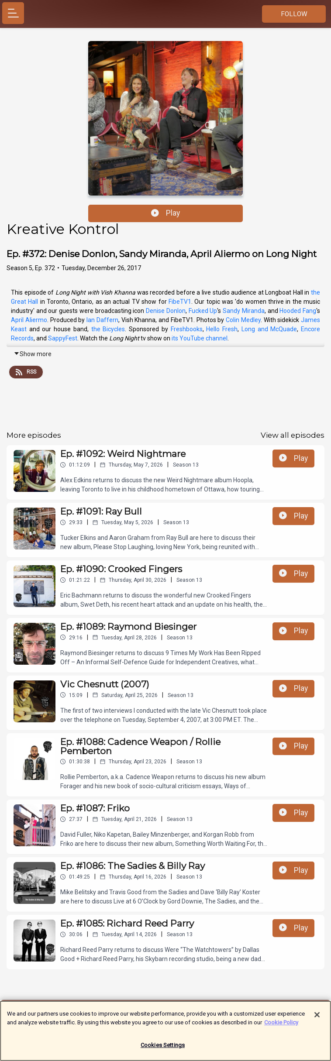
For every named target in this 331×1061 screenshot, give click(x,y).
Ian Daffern (102, 319)
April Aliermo (29, 319)
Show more (33, 353)
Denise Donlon (166, 310)
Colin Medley (243, 319)
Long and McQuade (269, 329)
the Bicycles (108, 329)
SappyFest (62, 338)
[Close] (317, 1018)
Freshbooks (187, 329)
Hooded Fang (297, 310)
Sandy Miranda (244, 310)
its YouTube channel (200, 338)
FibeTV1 (180, 301)
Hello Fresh (222, 329)
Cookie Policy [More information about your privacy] (281, 1025)
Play (165, 213)
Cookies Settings (163, 1048)
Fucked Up (203, 310)
